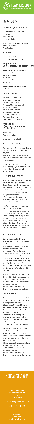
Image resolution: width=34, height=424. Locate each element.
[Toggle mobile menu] (30, 11)
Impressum (17, 414)
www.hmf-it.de (12, 135)
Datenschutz (17, 417)
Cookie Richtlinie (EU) (17, 419)
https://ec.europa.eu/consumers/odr (16, 155)
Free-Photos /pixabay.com (12, 119)
